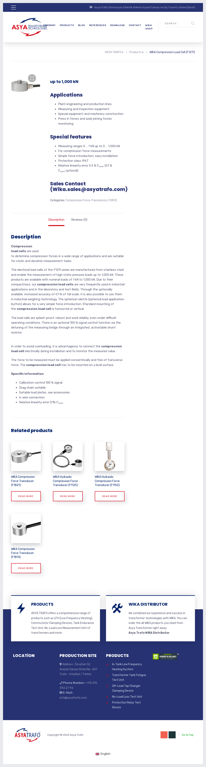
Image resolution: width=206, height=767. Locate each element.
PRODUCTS (67, 25)
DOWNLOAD (117, 25)
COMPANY (49, 25)
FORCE (112, 200)
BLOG (81, 25)
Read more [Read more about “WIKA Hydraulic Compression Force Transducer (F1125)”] (67, 496)
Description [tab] (56, 219)
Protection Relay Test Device (126, 705)
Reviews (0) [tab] (79, 219)
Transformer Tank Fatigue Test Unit (129, 677)
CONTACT (135, 25)
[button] (32, 78)
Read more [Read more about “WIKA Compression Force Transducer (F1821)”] (25, 496)
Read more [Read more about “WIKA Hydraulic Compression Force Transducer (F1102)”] (109, 496)
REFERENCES (97, 25)
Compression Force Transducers (86, 200)
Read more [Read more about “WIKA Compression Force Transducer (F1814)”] (25, 568)
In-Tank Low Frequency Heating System (127, 667)
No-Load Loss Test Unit (127, 696)
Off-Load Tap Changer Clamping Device (126, 688)
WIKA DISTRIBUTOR (148, 604)
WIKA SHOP (148, 27)
